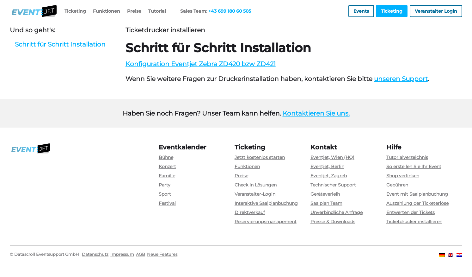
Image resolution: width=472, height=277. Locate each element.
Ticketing (75, 11)
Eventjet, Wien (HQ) (332, 157)
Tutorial (157, 11)
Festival (167, 203)
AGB (140, 254)
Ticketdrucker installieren (414, 221)
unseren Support (401, 79)
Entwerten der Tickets (410, 212)
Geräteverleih (325, 194)
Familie (167, 176)
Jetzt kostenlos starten (260, 157)
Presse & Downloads (332, 221)
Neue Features (162, 254)
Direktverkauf (250, 212)
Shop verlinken (402, 176)
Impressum (122, 254)
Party (164, 185)
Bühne (166, 157)
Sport (165, 194)
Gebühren (397, 185)
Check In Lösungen (256, 185)
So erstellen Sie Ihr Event (413, 166)
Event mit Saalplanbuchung (417, 194)
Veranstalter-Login (255, 194)
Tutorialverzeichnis (407, 157)
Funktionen (106, 11)
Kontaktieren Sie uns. (316, 113)
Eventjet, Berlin (327, 166)
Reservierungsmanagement (266, 221)
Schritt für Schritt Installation (60, 44)
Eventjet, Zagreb (328, 176)
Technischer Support (333, 185)
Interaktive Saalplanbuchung (266, 203)
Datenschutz (95, 254)
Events (361, 11)
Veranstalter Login (436, 11)
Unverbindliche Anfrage (336, 212)
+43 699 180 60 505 (229, 11)
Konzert (167, 166)
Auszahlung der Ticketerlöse (417, 203)
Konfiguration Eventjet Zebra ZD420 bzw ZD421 (201, 64)
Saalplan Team (326, 203)
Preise (134, 11)
